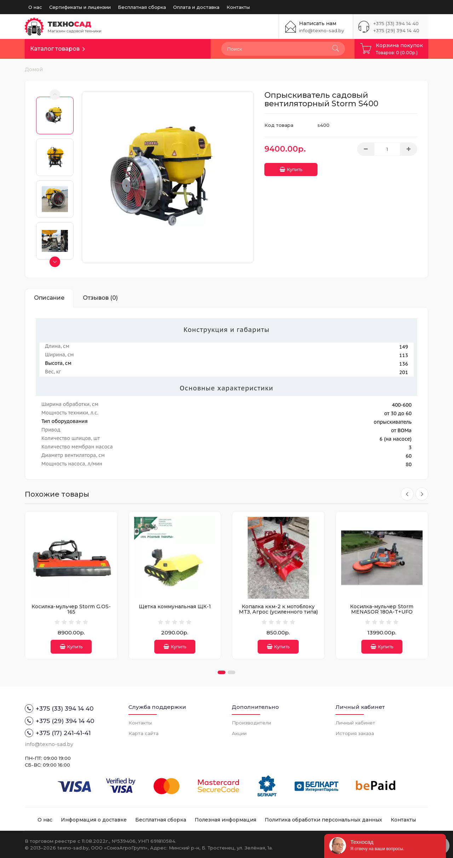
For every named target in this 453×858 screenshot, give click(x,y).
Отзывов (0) (100, 297)
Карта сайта (143, 733)
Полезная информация (225, 820)
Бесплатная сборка (142, 7)
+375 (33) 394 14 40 (396, 23)
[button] (221, 672)
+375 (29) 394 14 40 (396, 30)
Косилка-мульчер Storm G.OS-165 (71, 609)
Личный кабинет (355, 723)
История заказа (355, 733)
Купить (291, 167)
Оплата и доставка (196, 7)
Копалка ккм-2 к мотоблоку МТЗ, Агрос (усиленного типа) (278, 609)
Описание (49, 297)
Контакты (238, 7)
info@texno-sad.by (321, 30)
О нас (35, 7)
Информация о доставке (94, 820)
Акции (239, 733)
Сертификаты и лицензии (80, 7)
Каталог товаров (55, 48)
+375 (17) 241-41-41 (58, 733)
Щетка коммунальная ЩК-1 (175, 606)
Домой (34, 69)
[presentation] (406, 494)
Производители (251, 723)
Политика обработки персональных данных (323, 820)
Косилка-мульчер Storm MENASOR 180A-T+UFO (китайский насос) (381, 612)
